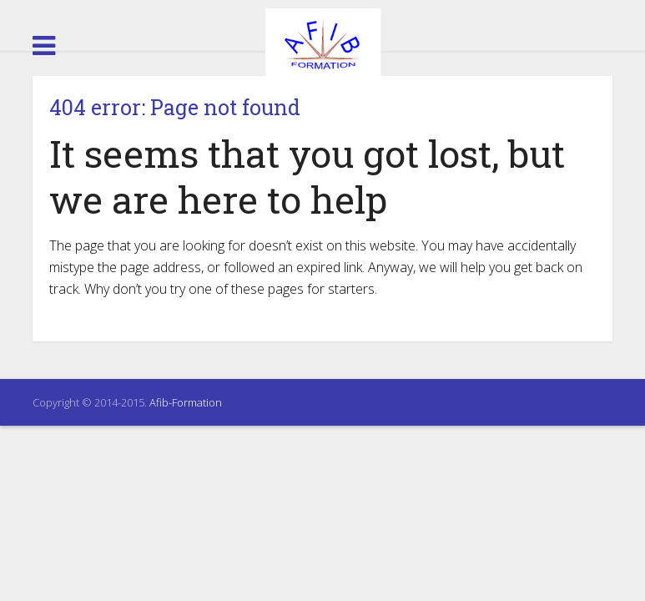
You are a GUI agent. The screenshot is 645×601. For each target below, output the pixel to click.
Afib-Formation (185, 402)
